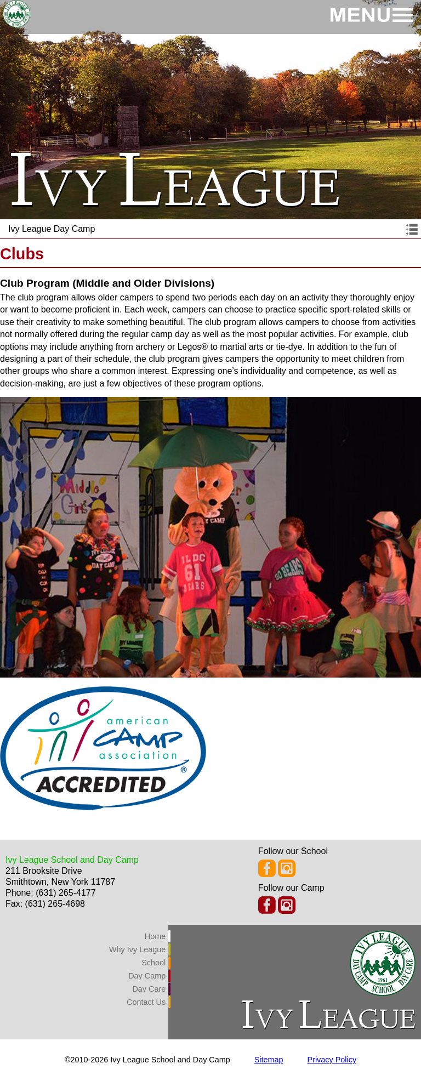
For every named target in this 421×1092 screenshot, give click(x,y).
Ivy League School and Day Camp (72, 860)
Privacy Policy (332, 1059)
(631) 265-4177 (65, 892)
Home (155, 936)
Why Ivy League (137, 949)
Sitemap (268, 1059)
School (153, 962)
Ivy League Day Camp (51, 229)
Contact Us (146, 1002)
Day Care (149, 989)
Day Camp (147, 975)
